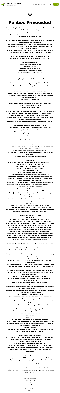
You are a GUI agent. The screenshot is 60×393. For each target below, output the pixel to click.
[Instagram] (50, 4)
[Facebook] (48, 4)
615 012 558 (12, 5)
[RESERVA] (56, 4)
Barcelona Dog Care (14, 3)
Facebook (30, 315)
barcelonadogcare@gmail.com (32, 71)
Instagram (30, 317)
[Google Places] (47, 4)
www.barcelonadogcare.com (31, 36)
